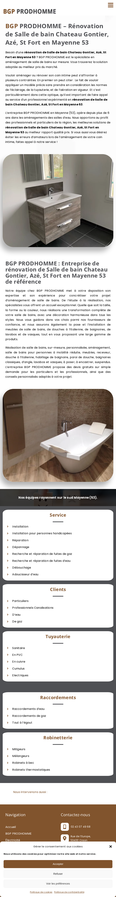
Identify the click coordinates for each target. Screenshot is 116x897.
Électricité (12, 840)
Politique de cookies (41, 892)
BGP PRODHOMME (18, 834)
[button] (110, 846)
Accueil (10, 827)
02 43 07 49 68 (80, 826)
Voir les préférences (58, 883)
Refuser (58, 873)
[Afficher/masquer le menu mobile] (111, 5)
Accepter (58, 863)
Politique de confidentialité (69, 892)
